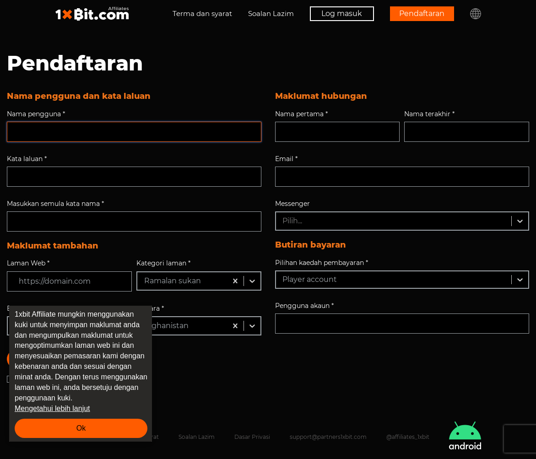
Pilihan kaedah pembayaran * (321, 263)
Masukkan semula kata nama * (55, 204)
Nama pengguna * (36, 114)
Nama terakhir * (429, 114)
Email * (286, 159)
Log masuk (341, 13)
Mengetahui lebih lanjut (52, 408)
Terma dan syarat (202, 13)
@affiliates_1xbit (407, 436)
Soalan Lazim (271, 13)
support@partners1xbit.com (328, 436)
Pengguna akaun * (304, 306)
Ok (81, 428)
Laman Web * (28, 263)
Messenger (292, 204)
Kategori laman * (163, 263)
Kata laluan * (27, 159)
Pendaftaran (421, 13)
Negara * (150, 308)
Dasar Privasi (252, 436)
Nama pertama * (301, 114)
